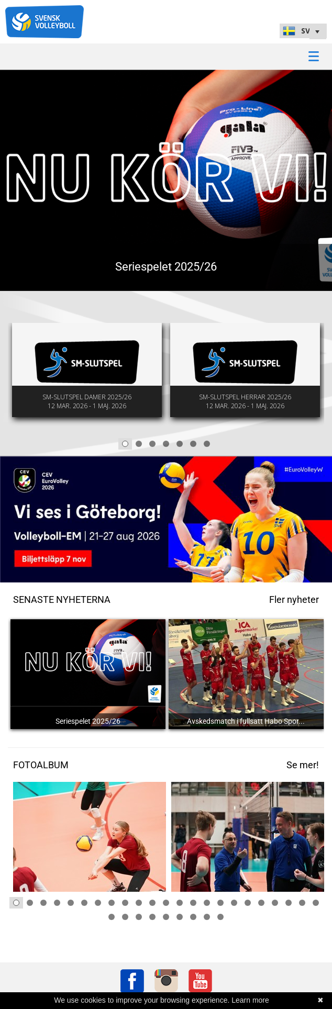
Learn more (250, 1000)
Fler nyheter (294, 599)
